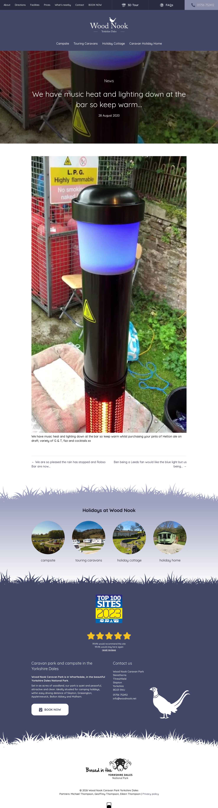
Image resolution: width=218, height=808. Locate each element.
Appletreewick (39, 696)
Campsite (62, 43)
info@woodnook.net (124, 698)
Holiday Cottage (113, 43)
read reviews (109, 650)
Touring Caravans (86, 43)
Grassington (84, 693)
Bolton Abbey (58, 696)
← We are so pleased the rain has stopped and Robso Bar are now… (68, 464)
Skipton (71, 693)
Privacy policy (150, 793)
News (109, 80)
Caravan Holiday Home (145, 43)
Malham (76, 696)
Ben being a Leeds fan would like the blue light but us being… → (150, 464)
